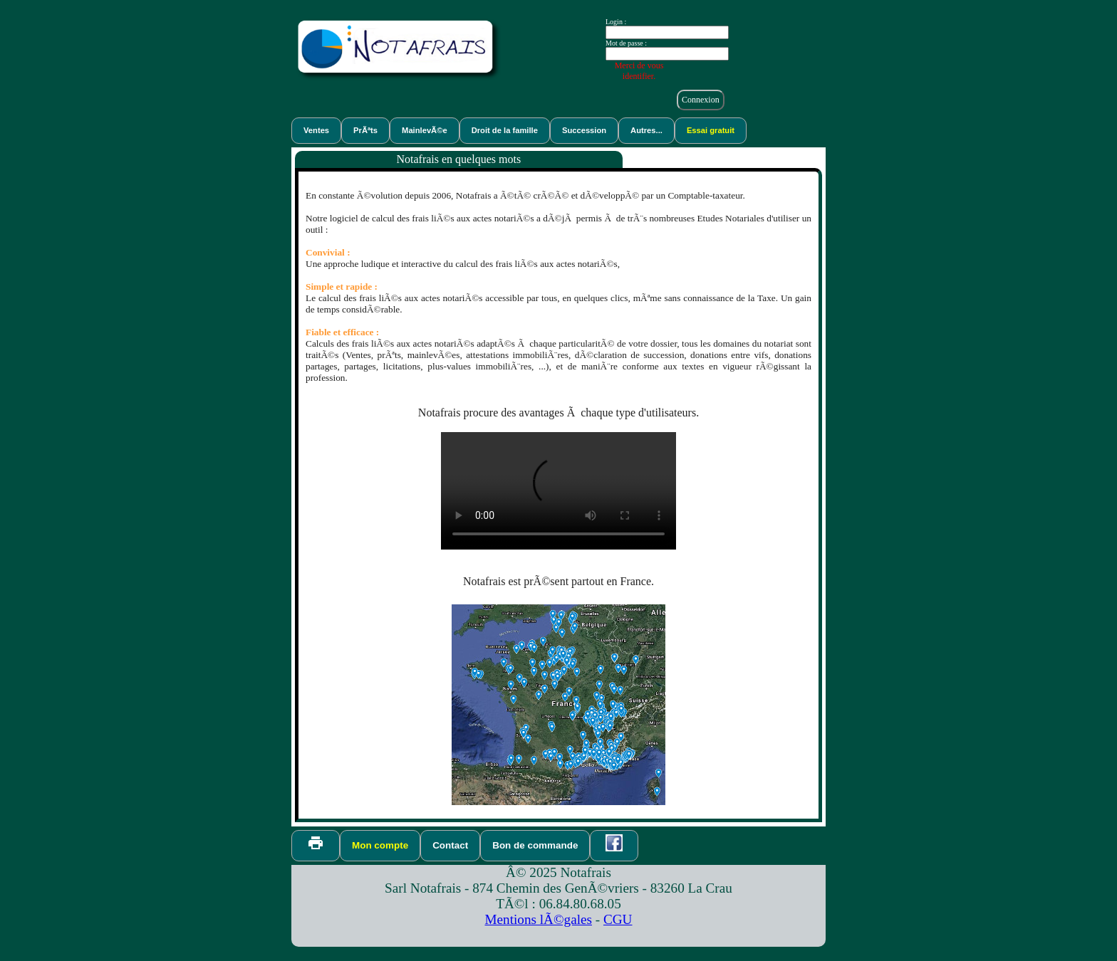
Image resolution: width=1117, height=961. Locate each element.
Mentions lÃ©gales (538, 919)
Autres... (646, 130)
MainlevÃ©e (424, 130)
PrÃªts (365, 130)
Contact (450, 845)
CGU (618, 919)
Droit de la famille (505, 130)
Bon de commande (535, 845)
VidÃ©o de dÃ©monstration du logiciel (558, 491)
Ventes (316, 130)
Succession (584, 130)
